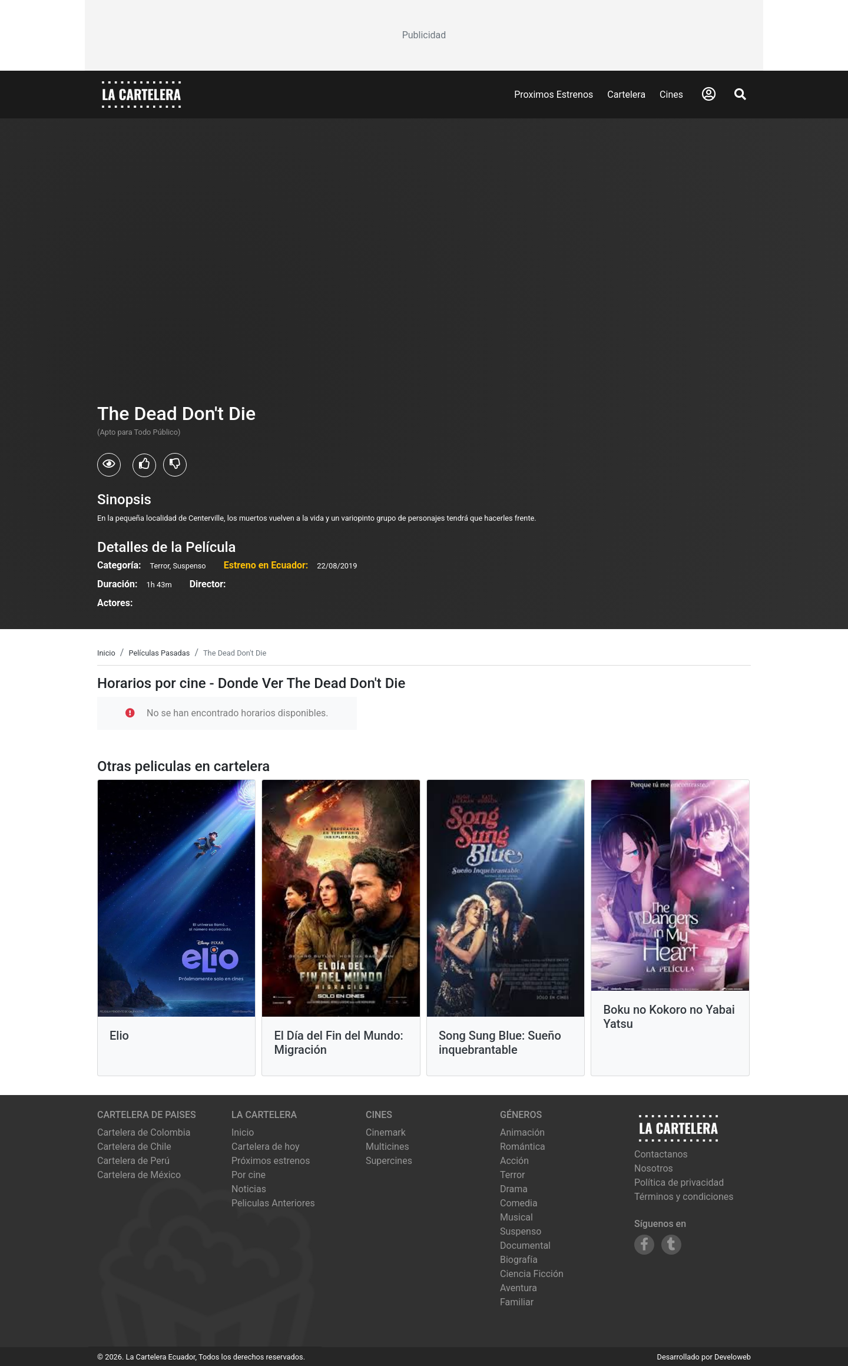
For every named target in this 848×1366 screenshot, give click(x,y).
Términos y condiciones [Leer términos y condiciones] (684, 1196)
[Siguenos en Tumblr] (671, 1245)
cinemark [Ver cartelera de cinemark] (386, 1132)
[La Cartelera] (141, 94)
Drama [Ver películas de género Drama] (514, 1189)
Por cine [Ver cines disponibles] (248, 1174)
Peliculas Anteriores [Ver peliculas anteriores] (273, 1203)
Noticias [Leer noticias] (248, 1189)
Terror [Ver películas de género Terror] (512, 1174)
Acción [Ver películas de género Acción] (514, 1160)
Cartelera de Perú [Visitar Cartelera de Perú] (133, 1160)
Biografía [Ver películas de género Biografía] (519, 1259)
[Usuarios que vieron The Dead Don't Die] (109, 465)
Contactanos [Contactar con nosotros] (661, 1154)
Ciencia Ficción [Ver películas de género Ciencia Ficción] (532, 1273)
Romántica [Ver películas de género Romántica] (522, 1146)
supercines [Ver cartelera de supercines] (389, 1160)
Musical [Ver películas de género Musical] (516, 1217)
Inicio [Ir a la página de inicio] (242, 1132)
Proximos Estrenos (553, 94)
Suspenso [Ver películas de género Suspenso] (520, 1231)
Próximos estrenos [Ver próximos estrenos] (270, 1160)
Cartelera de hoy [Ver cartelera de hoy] (265, 1146)
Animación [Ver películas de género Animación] (522, 1132)
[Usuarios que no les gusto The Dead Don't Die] (175, 465)
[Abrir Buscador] (740, 94)
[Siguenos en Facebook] (644, 1245)
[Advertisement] (424, 35)
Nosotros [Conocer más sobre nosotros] (653, 1168)
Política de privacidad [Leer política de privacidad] (679, 1182)
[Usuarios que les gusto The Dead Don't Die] (144, 465)
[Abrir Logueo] (709, 94)
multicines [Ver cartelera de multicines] (387, 1146)
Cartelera (626, 94)
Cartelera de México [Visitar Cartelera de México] (139, 1174)
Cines (671, 94)
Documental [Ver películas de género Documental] (525, 1245)
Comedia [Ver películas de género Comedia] (519, 1203)
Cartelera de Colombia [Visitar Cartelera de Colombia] (143, 1132)
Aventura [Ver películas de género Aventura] (518, 1288)
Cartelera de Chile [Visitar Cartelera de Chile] (134, 1146)
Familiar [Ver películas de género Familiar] (517, 1302)
